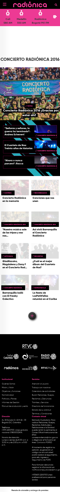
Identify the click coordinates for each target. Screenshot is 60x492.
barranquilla (40, 288)
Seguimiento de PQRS (41, 460)
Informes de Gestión (10, 403)
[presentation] (4, 94)
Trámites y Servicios (40, 403)
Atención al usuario (40, 384)
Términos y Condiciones (42, 414)
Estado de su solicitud (41, 410)
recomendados (40, 193)
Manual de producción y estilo (15, 406)
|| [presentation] (5, 73)
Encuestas (38, 256)
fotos (30, 106)
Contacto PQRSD (44, 442)
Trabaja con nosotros (41, 388)
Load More (32, 311)
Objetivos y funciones (11, 391)
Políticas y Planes (9, 399)
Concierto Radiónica (13, 288)
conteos (7, 193)
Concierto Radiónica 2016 (15, 224)
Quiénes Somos (8, 384)
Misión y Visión (8, 388)
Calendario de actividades (43, 391)
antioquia (8, 256)
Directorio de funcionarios (43, 406)
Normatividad (8, 395)
